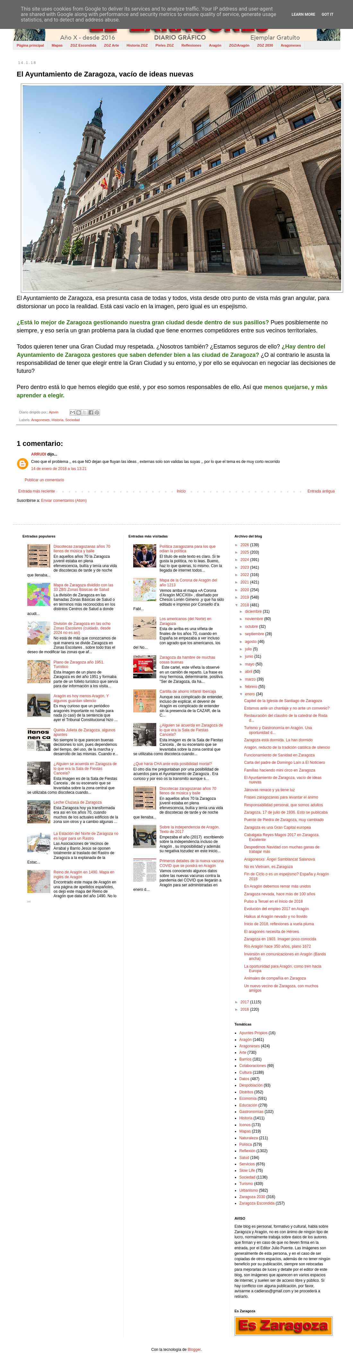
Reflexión (247, 1151)
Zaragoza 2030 (252, 1197)
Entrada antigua (321, 491)
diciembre (254, 611)
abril (249, 671)
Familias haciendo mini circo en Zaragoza (279, 770)
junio (249, 656)
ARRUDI (38, 454)
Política (245, 1144)
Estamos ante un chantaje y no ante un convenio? (287, 708)
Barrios (245, 1059)
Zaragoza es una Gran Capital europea (277, 827)
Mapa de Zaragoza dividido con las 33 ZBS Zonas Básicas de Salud (83, 587)
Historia (58, 420)
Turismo (246, 1183)
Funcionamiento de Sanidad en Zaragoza (279, 755)
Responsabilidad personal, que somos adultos (283, 805)
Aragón (215, 45)
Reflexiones (191, 45)
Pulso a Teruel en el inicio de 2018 (273, 901)
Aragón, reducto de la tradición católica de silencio (287, 747)
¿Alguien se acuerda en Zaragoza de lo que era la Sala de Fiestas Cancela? (85, 768)
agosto (251, 641)
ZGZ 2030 (265, 45)
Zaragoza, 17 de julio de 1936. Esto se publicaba (286, 812)
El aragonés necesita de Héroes (271, 931)
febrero (251, 686)
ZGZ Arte (111, 45)
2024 (245, 559)
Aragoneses (291, 45)
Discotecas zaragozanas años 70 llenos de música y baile (82, 548)
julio (249, 649)
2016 (245, 1009)
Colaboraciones (252, 1065)
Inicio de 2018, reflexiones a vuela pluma (279, 924)
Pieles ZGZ (165, 45)
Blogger (194, 1349)
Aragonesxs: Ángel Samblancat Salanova (279, 859)
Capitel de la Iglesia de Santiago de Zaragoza (283, 701)
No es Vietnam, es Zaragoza (268, 866)
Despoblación (251, 1085)
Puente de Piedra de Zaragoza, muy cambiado (284, 820)
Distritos (246, 1092)
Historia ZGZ (137, 45)
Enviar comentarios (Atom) (64, 500)
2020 (245, 590)
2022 (245, 575)
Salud (244, 1157)
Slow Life (247, 1170)
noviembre (254, 619)
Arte (242, 1052)
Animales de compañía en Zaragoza (275, 978)
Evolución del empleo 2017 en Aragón (276, 909)
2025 (245, 552)
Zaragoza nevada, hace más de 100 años (279, 894)
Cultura (245, 1072)
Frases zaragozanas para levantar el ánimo (281, 797)
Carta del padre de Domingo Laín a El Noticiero (284, 762)
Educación (248, 1105)
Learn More (303, 14)
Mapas (57, 45)
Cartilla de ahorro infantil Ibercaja (187, 691)
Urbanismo (248, 1190)
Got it (327, 14)
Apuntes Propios (253, 1033)
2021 (245, 582)
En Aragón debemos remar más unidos (277, 886)
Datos (244, 1079)
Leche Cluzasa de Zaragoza (78, 802)
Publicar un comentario (44, 480)
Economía (248, 1098)
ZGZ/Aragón (239, 45)
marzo (251, 679)
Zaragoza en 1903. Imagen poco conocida (280, 939)
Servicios (247, 1164)
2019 (245, 597)
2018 (245, 605)
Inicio (181, 491)
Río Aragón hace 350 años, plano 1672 (277, 946)
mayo (250, 664)
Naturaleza (248, 1138)
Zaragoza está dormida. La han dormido (278, 740)
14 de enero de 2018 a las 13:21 (59, 468)
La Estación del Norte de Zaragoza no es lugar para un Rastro (86, 835)
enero (250, 694)
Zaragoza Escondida (257, 1203)
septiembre (255, 634)
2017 (245, 1002)
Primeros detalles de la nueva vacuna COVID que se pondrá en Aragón (191, 863)
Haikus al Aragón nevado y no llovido (275, 916)
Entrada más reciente (36, 491)
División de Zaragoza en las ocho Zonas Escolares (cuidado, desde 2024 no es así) (82, 628)
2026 (245, 545)
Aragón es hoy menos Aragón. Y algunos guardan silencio (81, 698)
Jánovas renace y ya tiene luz (269, 790)
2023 (245, 567)
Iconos (245, 1125)
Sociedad (72, 420)
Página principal (30, 45)
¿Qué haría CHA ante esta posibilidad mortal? (172, 764)
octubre (252, 626)
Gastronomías (251, 1111)
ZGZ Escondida (83, 45)
